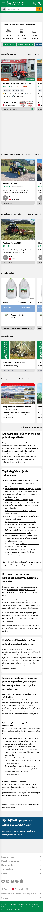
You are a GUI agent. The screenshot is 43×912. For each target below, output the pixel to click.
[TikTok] (17, 881)
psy (7, 602)
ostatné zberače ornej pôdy (21, 533)
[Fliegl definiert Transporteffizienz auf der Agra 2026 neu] (18, 403)
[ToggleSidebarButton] (3, 3)
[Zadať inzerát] (35, 3)
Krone (13, 660)
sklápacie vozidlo (24, 505)
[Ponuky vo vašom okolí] (3, 9)
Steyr (6, 655)
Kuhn (8, 660)
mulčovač (32, 510)
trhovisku (5, 456)
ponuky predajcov (9, 44)
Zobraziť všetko (35, 54)
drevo (4, 595)
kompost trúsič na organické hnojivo (26, 527)
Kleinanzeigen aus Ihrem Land (14, 154)
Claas (27, 483)
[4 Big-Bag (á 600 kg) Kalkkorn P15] (18, 304)
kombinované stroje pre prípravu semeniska (20, 502)
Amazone (35, 660)
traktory (21, 589)
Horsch (9, 663)
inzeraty (20, 44)
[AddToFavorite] (32, 62)
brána (31, 499)
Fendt (12, 483)
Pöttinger (19, 660)
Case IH (31, 655)
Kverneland (27, 660)
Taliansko (29, 705)
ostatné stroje (7, 621)
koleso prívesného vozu (13, 519)
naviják (24, 494)
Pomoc (5, 889)
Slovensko (13, 708)
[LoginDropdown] (40, 3)
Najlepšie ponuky (8, 54)
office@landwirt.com (9, 807)
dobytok (31, 600)
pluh (38, 502)
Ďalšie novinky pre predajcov (31, 427)
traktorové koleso (32, 516)
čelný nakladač (21, 544)
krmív (32, 592)
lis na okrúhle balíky (30, 491)
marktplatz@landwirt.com (13, 909)
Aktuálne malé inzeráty (11, 213)
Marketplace (29, 44)
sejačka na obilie (11, 513)
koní (36, 600)
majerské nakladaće (12, 538)
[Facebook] (12, 881)
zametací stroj (25, 538)
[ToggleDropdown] (21, 856)
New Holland (19, 483)
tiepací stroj (13, 497)
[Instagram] (7, 881)
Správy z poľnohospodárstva (13, 378)
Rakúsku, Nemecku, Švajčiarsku (13, 705)
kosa (32, 488)
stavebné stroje (12, 589)
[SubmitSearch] (39, 9)
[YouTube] (3, 881)
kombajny (25, 530)
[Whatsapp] (21, 881)
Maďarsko (5, 708)
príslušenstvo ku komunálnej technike (21, 618)
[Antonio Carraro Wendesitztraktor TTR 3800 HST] (18, 85)
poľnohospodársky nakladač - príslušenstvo (20, 549)
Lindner (24, 655)
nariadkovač (17, 491)
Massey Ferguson (20, 657)
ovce (4, 602)
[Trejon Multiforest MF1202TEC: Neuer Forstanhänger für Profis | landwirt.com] (18, 356)
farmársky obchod (22, 592)
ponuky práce (12, 605)
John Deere (17, 655)
